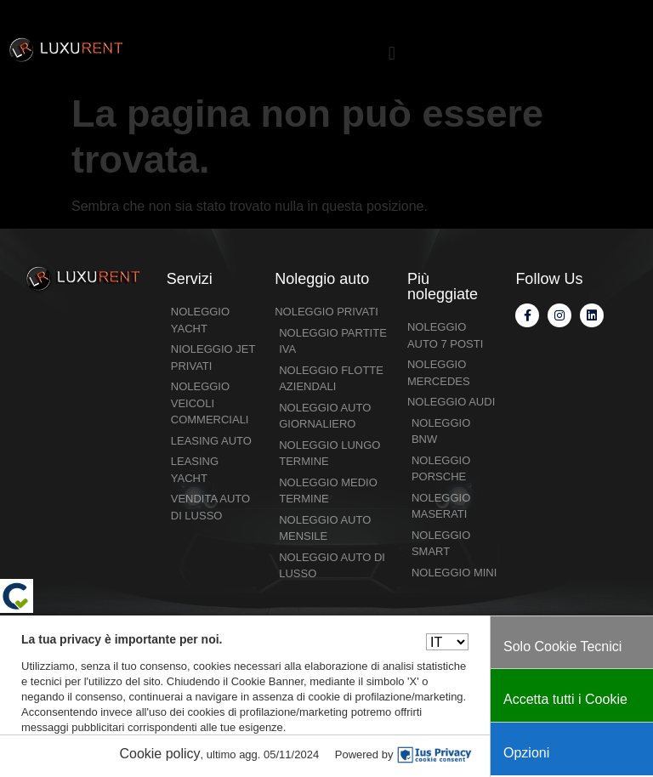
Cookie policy (159, 753)
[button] (391, 53)
